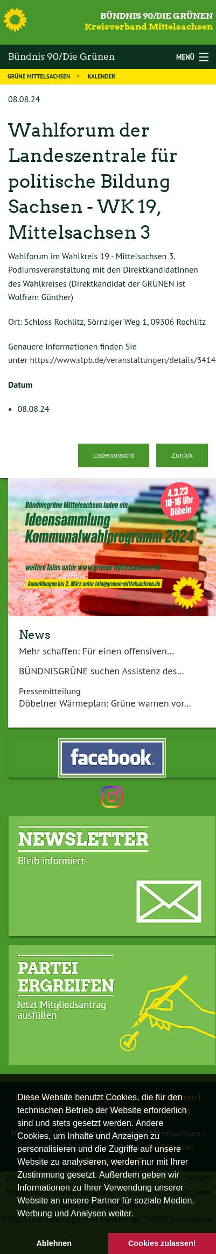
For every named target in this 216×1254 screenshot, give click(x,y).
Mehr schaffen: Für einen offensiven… (96, 651)
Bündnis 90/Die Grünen (156, 16)
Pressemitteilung (50, 691)
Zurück (182, 455)
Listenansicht (113, 455)
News (35, 634)
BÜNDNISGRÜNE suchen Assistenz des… (101, 671)
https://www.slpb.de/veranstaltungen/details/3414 (122, 359)
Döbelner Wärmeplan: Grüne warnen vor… (105, 703)
